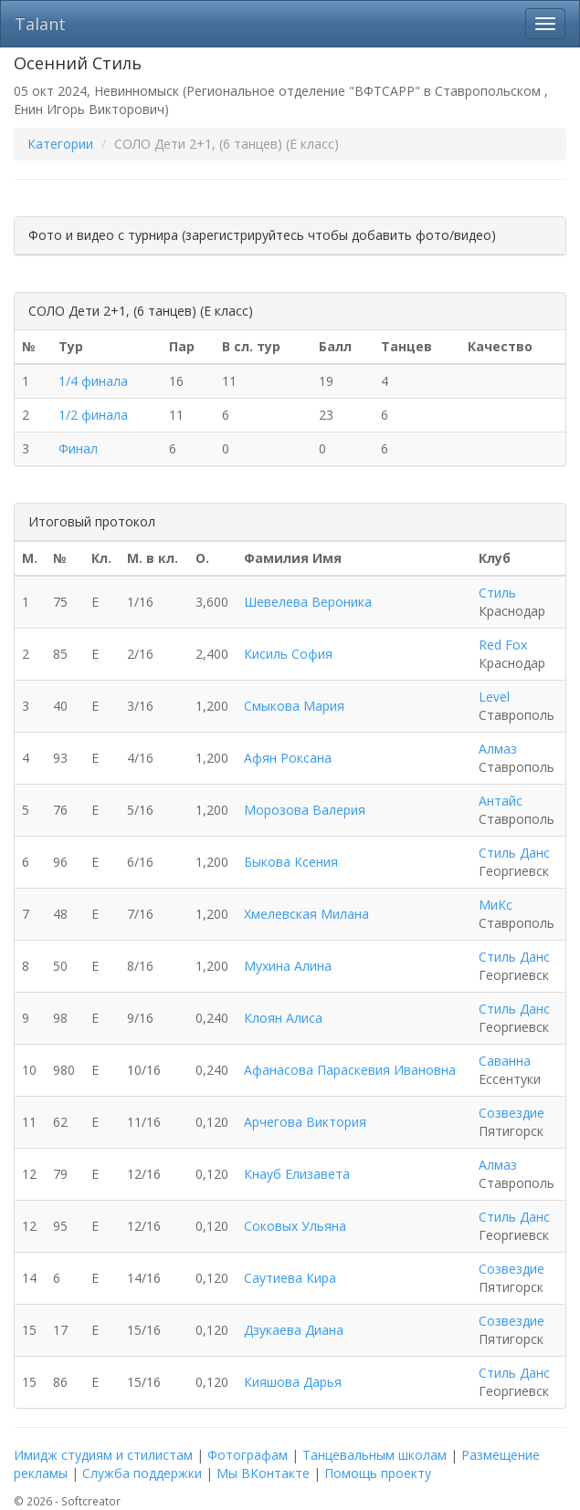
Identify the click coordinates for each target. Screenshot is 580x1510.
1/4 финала (93, 381)
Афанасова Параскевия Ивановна (350, 1069)
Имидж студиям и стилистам (103, 1454)
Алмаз (498, 748)
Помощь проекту (377, 1473)
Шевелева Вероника (308, 601)
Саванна (505, 1060)
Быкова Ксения (291, 861)
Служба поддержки (142, 1473)
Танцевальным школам (374, 1454)
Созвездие (511, 1112)
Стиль (497, 592)
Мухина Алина (288, 965)
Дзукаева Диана (293, 1329)
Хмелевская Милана (306, 913)
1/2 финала (93, 414)
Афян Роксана (288, 757)
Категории (60, 143)
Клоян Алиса (283, 1017)
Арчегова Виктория (305, 1121)
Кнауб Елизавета (297, 1173)
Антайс (500, 800)
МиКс (495, 904)
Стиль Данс (514, 852)
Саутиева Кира (290, 1277)
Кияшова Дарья (293, 1381)
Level (494, 696)
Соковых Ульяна (295, 1225)
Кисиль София (288, 653)
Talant (40, 24)
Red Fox (503, 644)
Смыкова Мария (294, 705)
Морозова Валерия (304, 809)
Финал (78, 448)
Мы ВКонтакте (263, 1473)
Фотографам (247, 1454)
